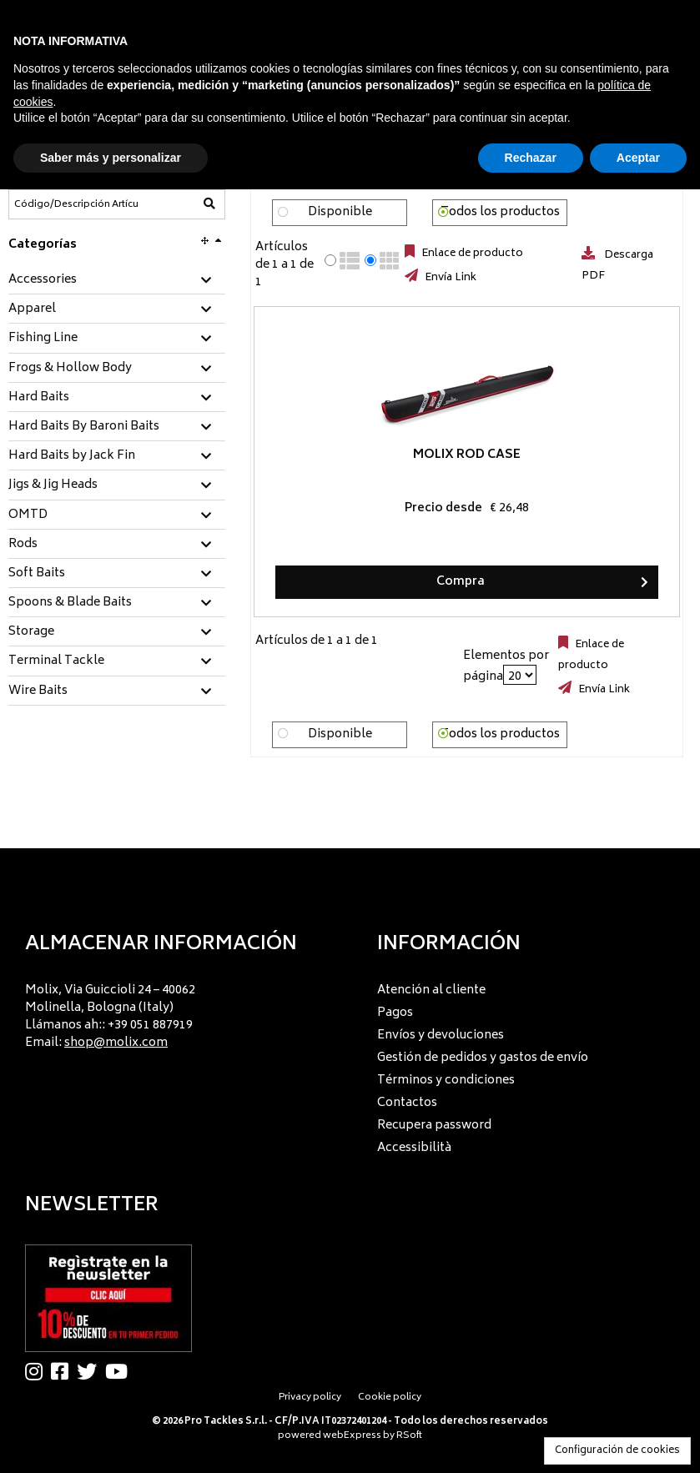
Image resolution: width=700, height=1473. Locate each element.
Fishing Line (43, 338)
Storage (31, 632)
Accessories (42, 280)
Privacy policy (310, 1397)
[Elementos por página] (519, 675)
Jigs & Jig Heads (53, 485)
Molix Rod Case (355, 455)
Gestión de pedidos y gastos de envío (482, 1058)
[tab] (116, 280)
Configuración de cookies (617, 1451)
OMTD (28, 515)
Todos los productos (500, 212)
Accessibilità (414, 1148)
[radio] (330, 260)
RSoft (409, 1436)
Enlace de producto (471, 253)
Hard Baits (38, 397)
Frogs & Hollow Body (70, 368)
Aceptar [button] (638, 157)
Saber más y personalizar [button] (110, 157)
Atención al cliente (431, 990)
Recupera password (434, 1125)
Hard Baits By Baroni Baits (83, 427)
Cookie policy (389, 1397)
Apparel (32, 309)
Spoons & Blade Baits (70, 603)
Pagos (395, 1013)
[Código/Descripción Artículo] (75, 204)
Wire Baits (38, 691)
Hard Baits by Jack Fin (71, 456)
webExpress (352, 1436)
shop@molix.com (116, 1043)
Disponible (340, 212)
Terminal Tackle (56, 661)
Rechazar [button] (530, 157)
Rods (23, 544)
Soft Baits (36, 573)
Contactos (407, 1103)
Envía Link (449, 278)
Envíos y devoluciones (440, 1035)
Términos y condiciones (446, 1080)
